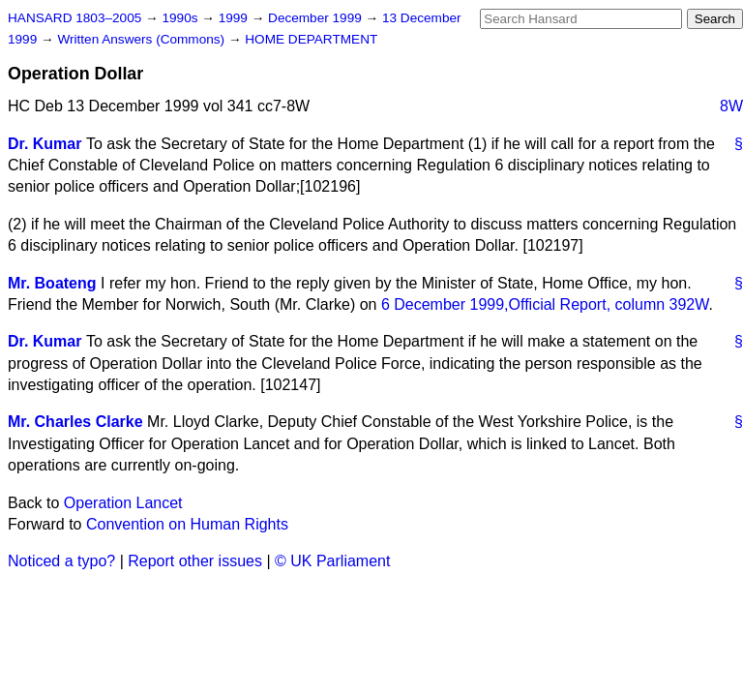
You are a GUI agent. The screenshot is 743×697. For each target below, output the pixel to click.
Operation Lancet (123, 503)
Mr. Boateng (52, 283)
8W (731, 106)
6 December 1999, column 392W (545, 304)
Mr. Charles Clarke (75, 421)
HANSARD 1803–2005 (74, 18)
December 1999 (317, 18)
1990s (181, 18)
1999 (235, 18)
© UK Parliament (332, 561)
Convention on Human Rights (187, 524)
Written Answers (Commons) (142, 39)
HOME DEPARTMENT (311, 39)
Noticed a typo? (61, 561)
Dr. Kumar (44, 144)
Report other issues (195, 561)
